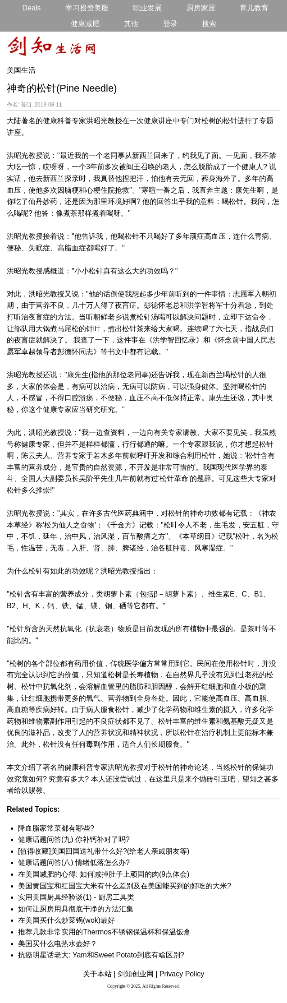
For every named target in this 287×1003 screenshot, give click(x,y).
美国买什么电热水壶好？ (57, 944)
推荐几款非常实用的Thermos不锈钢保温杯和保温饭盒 (104, 932)
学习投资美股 (87, 8)
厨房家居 (201, 8)
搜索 (209, 24)
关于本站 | (99, 974)
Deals (32, 8)
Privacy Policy (182, 974)
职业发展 (147, 8)
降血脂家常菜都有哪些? (56, 828)
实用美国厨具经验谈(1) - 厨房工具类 (76, 897)
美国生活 (21, 70)
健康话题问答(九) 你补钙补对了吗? (74, 839)
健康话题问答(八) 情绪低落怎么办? (74, 862)
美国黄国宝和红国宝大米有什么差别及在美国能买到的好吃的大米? (124, 886)
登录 (170, 24)
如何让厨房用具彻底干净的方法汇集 (75, 909)
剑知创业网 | (138, 974)
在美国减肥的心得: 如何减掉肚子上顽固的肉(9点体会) (103, 874)
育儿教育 (254, 8)
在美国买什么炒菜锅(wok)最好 (66, 920)
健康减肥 (85, 24)
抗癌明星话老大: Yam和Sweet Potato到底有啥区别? (101, 955)
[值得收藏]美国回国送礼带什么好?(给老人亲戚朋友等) (103, 851)
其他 (131, 24)
